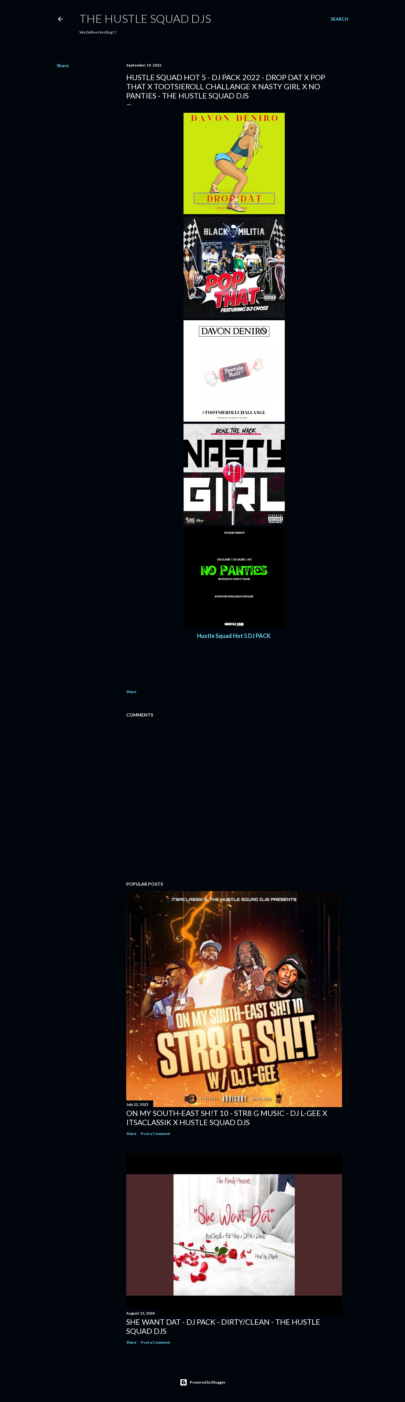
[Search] (339, 19)
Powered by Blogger (203, 1382)
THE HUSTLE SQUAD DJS (145, 18)
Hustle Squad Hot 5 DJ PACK (234, 635)
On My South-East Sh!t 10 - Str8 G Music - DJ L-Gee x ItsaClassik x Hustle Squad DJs (226, 1117)
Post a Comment (155, 1133)
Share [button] (63, 65)
